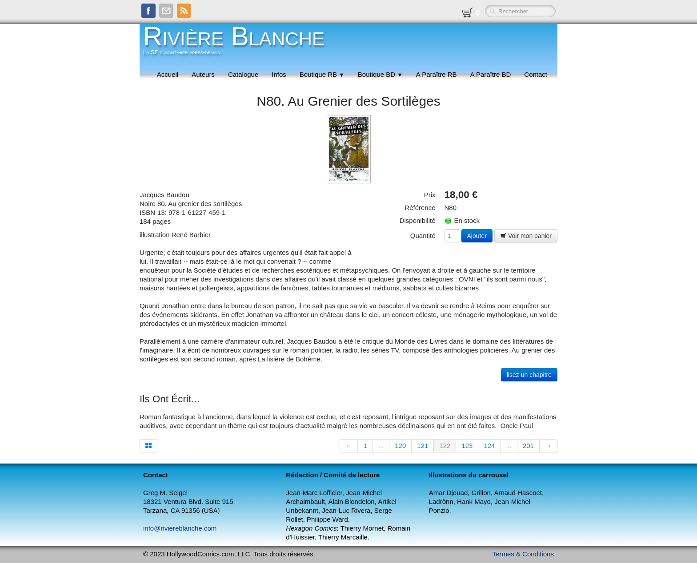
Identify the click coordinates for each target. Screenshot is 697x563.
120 (400, 445)
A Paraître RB (436, 74)
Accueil (167, 74)
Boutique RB (322, 74)
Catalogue (243, 74)
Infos (279, 74)
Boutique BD (380, 74)
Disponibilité (418, 220)
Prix (430, 194)
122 (444, 445)
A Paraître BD (490, 74)
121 (422, 445)
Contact (535, 74)
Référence (420, 207)
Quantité (423, 235)
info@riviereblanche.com (179, 528)
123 (467, 445)
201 (528, 445)
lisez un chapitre (529, 374)
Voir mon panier (526, 235)
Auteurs (203, 74)
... (381, 445)
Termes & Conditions (523, 554)
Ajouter (477, 235)
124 (489, 445)
